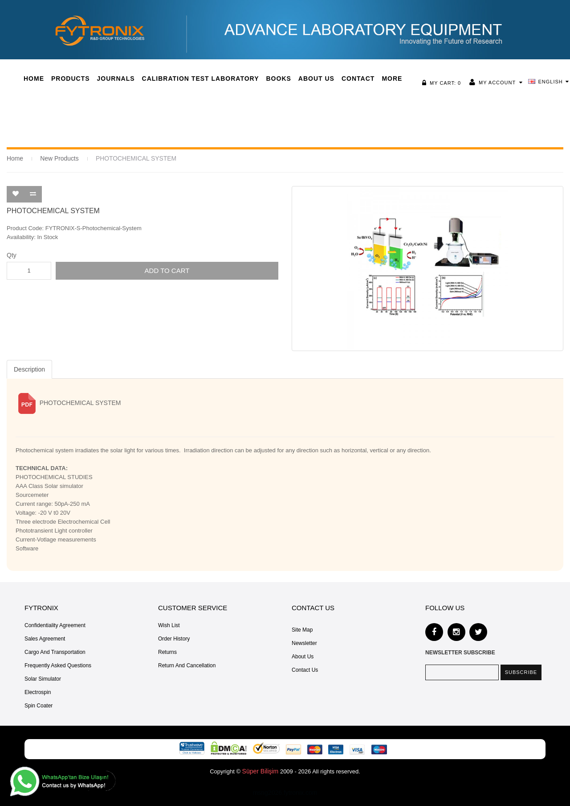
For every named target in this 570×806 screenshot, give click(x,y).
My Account (499, 82)
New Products (57, 158)
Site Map (302, 629)
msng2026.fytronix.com (285, 792)
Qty (11, 254)
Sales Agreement (44, 638)
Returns (167, 652)
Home (14, 158)
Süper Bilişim (260, 770)
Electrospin (37, 692)
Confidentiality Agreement (55, 625)
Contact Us (305, 669)
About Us (303, 656)
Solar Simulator (42, 678)
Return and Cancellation (187, 665)
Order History (174, 638)
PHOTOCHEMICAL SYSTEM (130, 158)
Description (29, 368)
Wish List (169, 625)
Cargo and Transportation (55, 652)
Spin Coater (38, 705)
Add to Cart (167, 270)
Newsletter (304, 643)
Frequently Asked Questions (57, 665)
